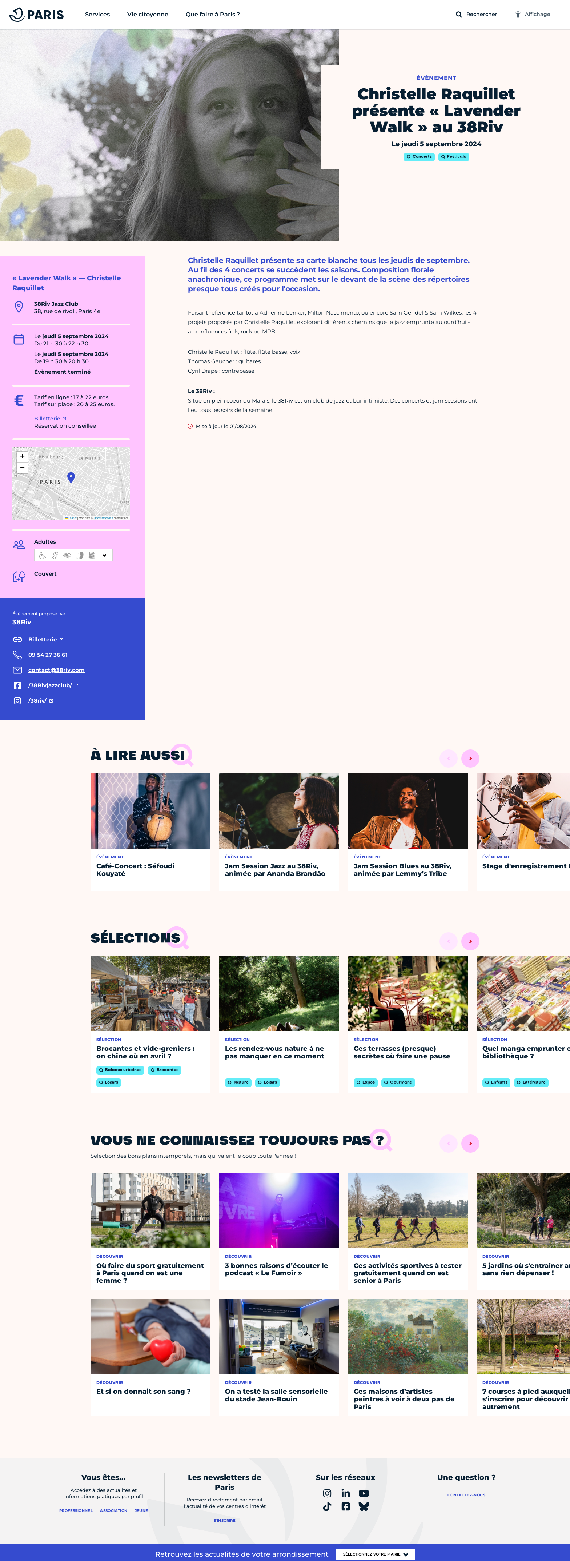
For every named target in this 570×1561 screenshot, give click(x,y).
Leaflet (71, 518)
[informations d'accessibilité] (73, 555)
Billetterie (47, 418)
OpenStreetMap (103, 518)
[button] (71, 478)
